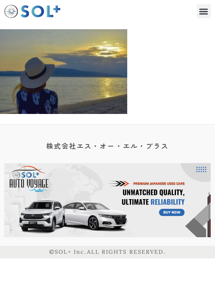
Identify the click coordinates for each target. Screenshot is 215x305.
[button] (204, 11)
